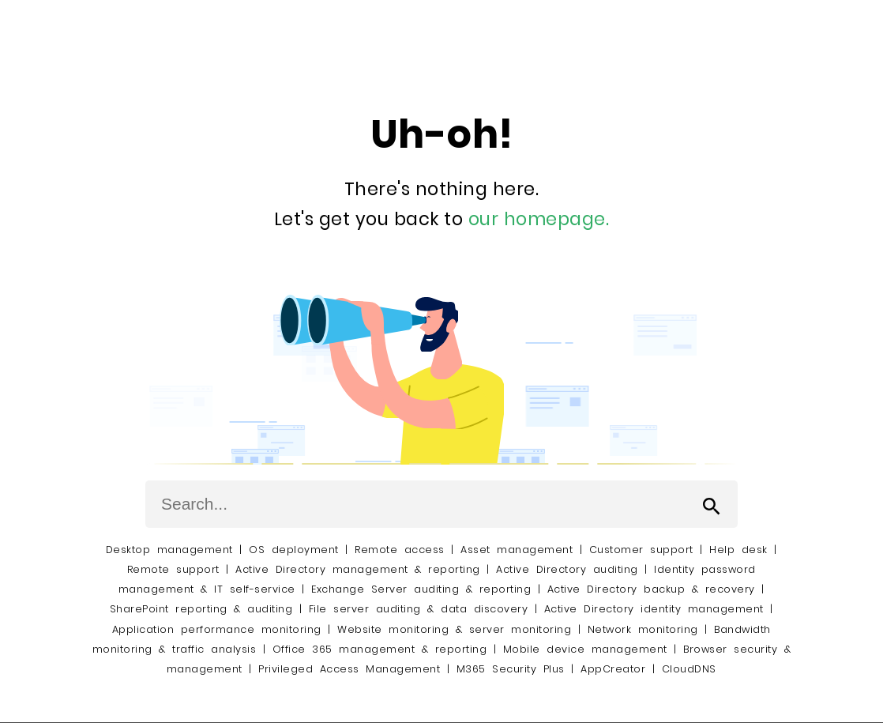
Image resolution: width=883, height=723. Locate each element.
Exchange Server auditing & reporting (424, 589)
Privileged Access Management (349, 669)
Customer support (641, 549)
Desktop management (169, 549)
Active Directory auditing (567, 569)
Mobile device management (585, 649)
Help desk (738, 549)
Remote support (173, 569)
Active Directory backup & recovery (651, 589)
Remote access (400, 549)
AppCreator (613, 669)
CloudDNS (689, 669)
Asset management (516, 549)
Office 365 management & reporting (379, 649)
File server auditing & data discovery (418, 609)
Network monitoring (643, 629)
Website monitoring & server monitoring (454, 629)
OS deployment (294, 549)
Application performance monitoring (216, 629)
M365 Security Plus (511, 669)
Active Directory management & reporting (361, 569)
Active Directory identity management (654, 609)
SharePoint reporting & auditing (201, 609)
